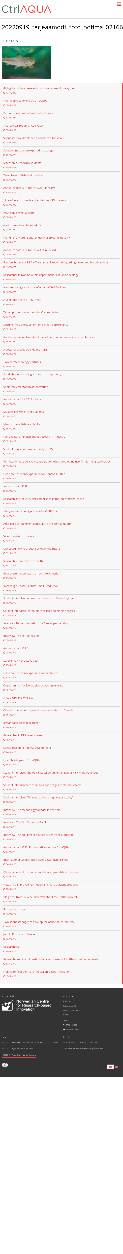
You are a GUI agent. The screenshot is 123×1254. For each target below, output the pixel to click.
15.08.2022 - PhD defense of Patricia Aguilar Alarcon (83, 1049)
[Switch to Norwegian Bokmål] (117, 1067)
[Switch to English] (110, 1067)
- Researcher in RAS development (19, 1055)
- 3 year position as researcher (17, 1049)
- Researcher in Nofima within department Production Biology (30, 1042)
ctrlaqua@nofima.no (72, 1029)
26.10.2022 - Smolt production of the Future (80, 1042)
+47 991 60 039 (71, 1025)
